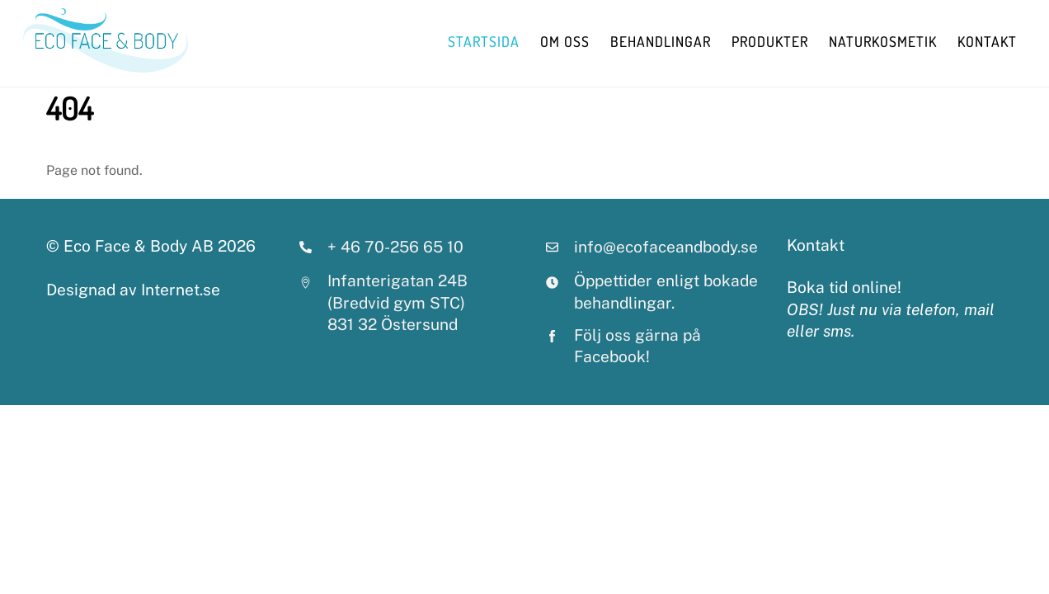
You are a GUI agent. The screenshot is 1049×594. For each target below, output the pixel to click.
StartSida (484, 41)
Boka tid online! (844, 287)
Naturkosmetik (883, 41)
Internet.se (180, 289)
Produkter (769, 41)
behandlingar (660, 41)
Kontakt (987, 41)
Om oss (565, 41)
